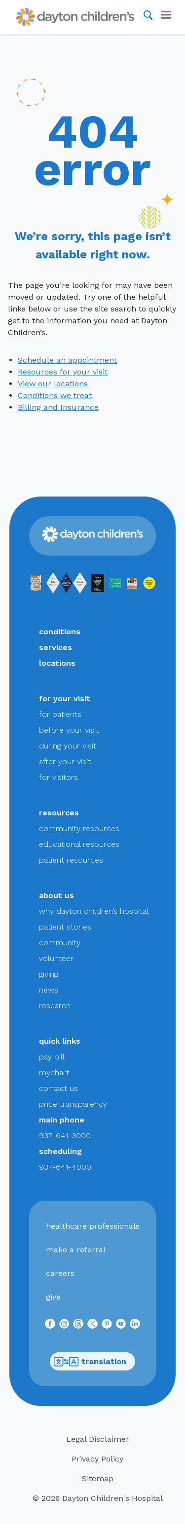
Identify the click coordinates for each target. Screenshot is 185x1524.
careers (60, 1273)
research (55, 1005)
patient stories (65, 927)
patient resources (71, 860)
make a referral (76, 1249)
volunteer (56, 958)
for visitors (58, 777)
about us (56, 895)
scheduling (60, 1151)
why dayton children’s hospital (93, 911)
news (48, 990)
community (59, 942)
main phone (61, 1119)
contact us (58, 1088)
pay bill (52, 1056)
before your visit (69, 730)
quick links (59, 1041)
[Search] (148, 14)
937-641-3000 (65, 1135)
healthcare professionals (93, 1226)
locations (57, 663)
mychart (54, 1072)
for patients (60, 714)
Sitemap (97, 1478)
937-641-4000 (65, 1167)
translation (90, 1362)
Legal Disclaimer (97, 1439)
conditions (59, 631)
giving (48, 974)
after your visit (65, 761)
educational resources (79, 844)
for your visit (64, 698)
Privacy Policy (97, 1458)
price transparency (73, 1104)
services (55, 647)
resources (59, 812)
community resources (79, 828)
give (53, 1297)
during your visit (67, 745)
